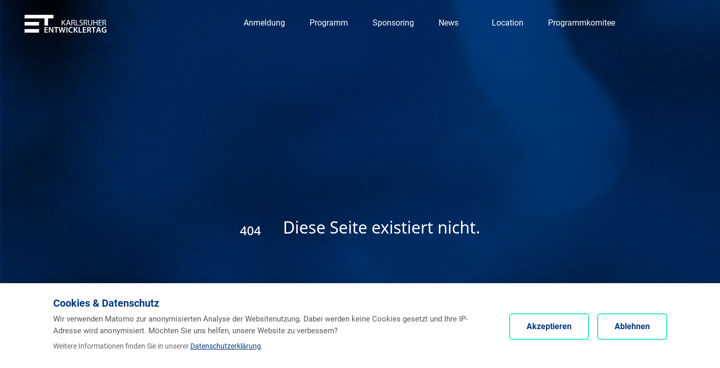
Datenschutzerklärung (225, 346)
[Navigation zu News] (452, 23)
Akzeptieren (549, 326)
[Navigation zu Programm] (328, 23)
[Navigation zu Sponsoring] (393, 23)
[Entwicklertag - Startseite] (65, 23)
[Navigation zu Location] (507, 23)
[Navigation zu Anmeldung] (264, 23)
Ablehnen (632, 326)
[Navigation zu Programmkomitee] (581, 23)
